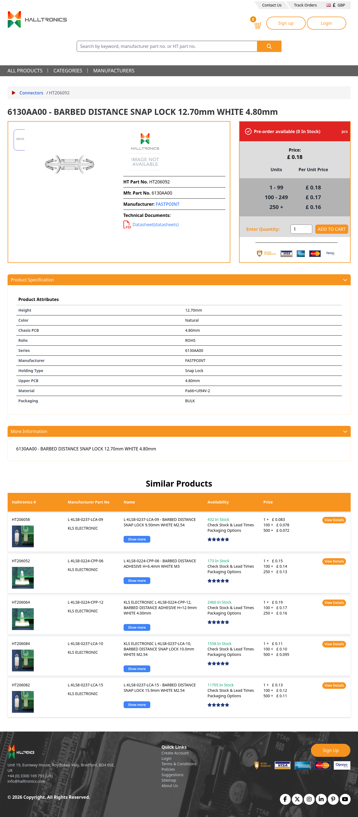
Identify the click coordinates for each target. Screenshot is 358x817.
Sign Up (331, 750)
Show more (137, 539)
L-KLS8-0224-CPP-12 (85, 602)
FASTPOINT (167, 204)
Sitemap (168, 780)
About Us (169, 785)
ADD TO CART (331, 229)
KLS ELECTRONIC (83, 528)
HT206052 (21, 560)
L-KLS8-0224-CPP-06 (85, 560)
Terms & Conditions (179, 763)
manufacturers (113, 70)
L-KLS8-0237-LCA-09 (85, 519)
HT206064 (21, 602)
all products (25, 70)
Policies (168, 769)
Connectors (28, 93)
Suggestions (172, 774)
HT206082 (21, 684)
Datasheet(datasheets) (151, 224)
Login (326, 23)
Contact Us (271, 5)
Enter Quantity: (263, 229)
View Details (334, 520)
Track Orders (305, 5)
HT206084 (21, 643)
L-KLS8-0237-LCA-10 (85, 643)
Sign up (286, 23)
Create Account (175, 752)
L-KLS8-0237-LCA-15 (85, 684)
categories (67, 70)
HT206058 (21, 519)
